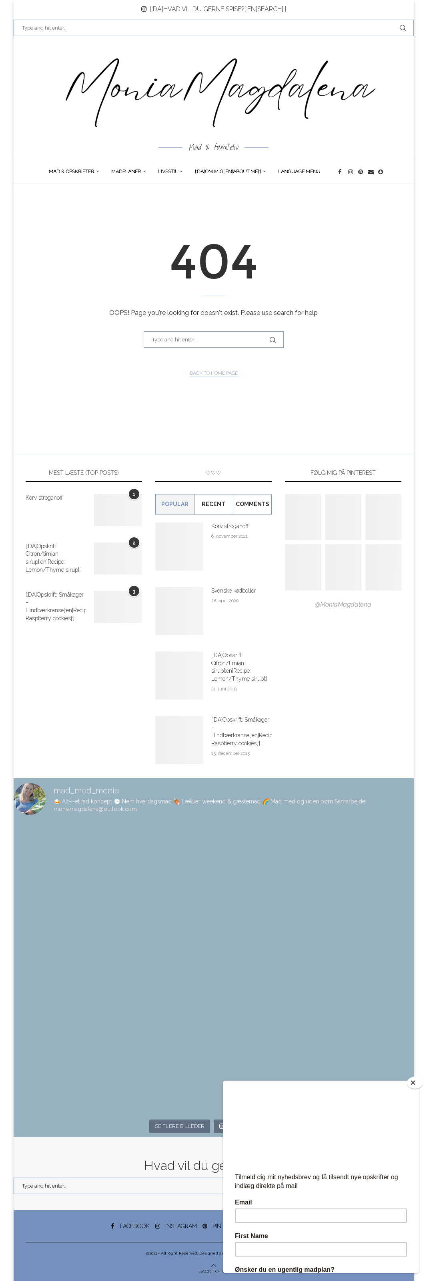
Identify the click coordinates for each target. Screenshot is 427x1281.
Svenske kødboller (233, 590)
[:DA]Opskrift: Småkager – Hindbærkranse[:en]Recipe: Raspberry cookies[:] (56, 606)
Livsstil (168, 171)
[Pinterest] (361, 172)
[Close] (415, 1083)
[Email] (371, 172)
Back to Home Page (214, 373)
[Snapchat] (381, 172)
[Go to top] (213, 1271)
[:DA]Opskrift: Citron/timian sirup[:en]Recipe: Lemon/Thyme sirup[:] (54, 558)
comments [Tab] (252, 504)
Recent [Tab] (213, 504)
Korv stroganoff (44, 497)
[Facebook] (341, 172)
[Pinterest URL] (303, 517)
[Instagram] (351, 172)
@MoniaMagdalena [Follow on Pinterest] (343, 604)
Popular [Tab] (174, 504)
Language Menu (299, 171)
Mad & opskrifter (71, 171)
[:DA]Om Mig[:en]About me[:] (228, 171)
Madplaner (126, 171)
